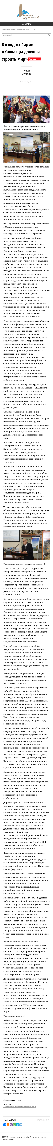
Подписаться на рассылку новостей (18, 29)
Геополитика (35, 59)
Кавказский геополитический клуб (19, 1107)
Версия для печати (12, 1100)
